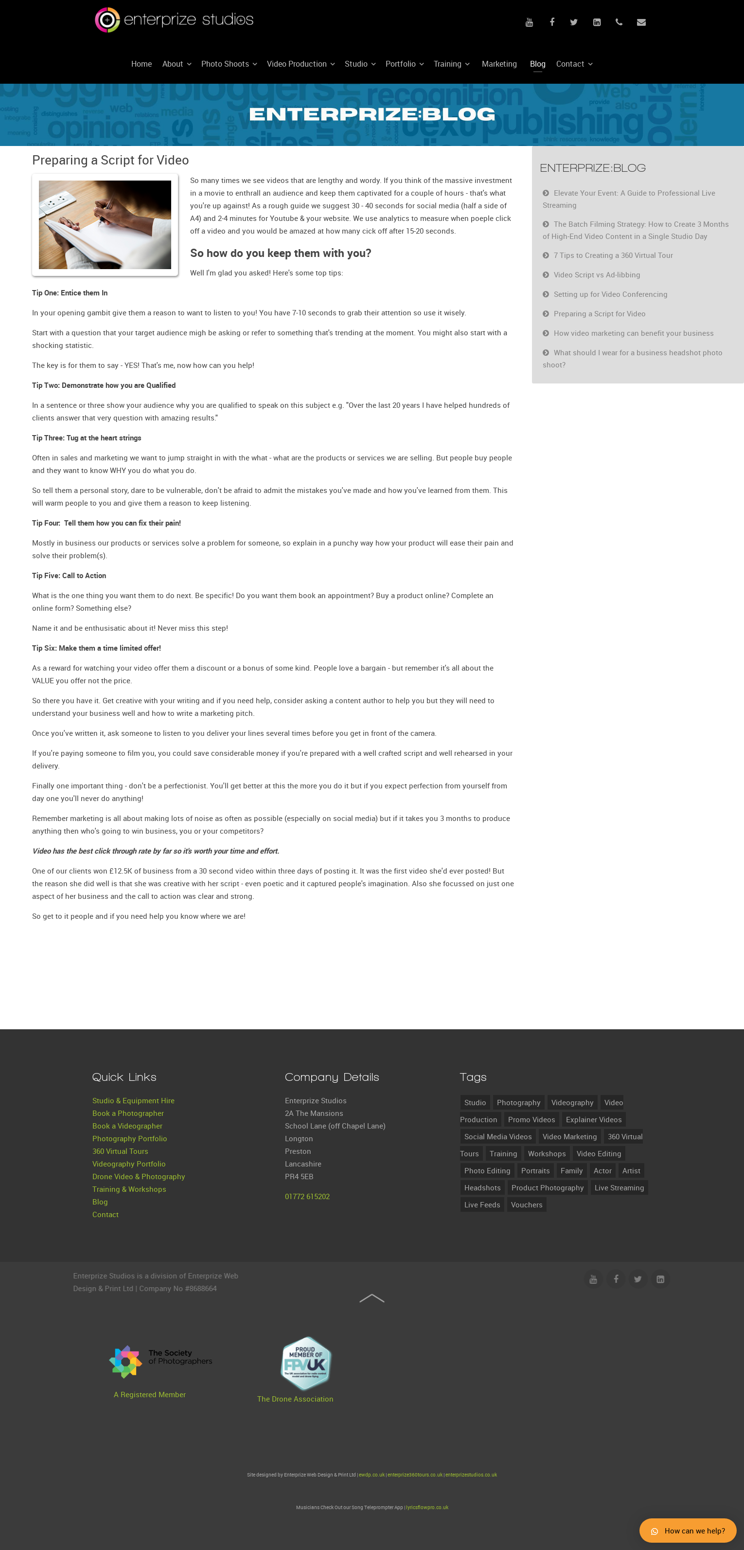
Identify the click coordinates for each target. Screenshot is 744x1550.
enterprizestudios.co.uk (471, 1474)
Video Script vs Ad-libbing (597, 274)
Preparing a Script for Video (600, 313)
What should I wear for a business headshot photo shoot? (633, 358)
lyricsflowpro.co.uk (427, 1507)
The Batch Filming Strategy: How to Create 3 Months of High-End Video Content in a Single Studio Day (636, 230)
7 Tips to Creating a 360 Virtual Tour (613, 255)
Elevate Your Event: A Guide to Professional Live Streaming (629, 199)
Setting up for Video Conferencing (611, 294)
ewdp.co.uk (372, 1474)
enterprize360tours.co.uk (415, 1474)
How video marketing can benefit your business (634, 333)
